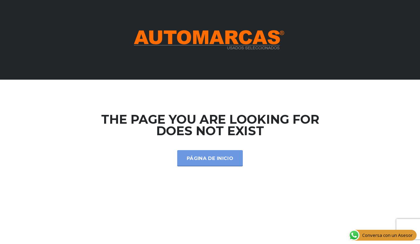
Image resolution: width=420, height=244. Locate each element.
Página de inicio (210, 158)
